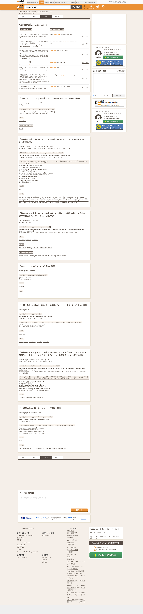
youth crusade (74, 203)
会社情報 (44, 560)
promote (36, 397)
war (55, 203)
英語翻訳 (63, 2)
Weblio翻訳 (121, 71)
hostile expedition (46, 248)
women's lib (63, 201)
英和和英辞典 (30, 2)
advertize (22, 397)
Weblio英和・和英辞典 (27, 528)
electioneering (33, 199)
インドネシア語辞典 (72, 549)
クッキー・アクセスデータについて (27, 552)
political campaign (45, 199)
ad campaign (44, 197)
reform (51, 203)
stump (21, 342)
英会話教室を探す (92, 2)
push (41, 397)
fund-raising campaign (30, 201)
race (20, 334)
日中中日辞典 (70, 542)
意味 (23, 17)
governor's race (40, 448)
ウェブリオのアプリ (23, 557)
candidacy (63, 199)
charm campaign (68, 197)
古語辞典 (69, 557)
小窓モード (86, 7)
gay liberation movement (32, 203)
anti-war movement (55, 197)
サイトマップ (21, 545)
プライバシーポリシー (23, 542)
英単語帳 (52, 2)
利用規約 (19, 540)
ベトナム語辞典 (71, 554)
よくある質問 (113, 536)
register (39, 342)
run (24, 334)
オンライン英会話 (70, 2)
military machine (35, 256)
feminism (42, 201)
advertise (29, 397)
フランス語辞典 (71, 547)
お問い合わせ (46, 535)
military (53, 256)
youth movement (63, 203)
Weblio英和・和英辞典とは (25, 535)
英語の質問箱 (70, 559)
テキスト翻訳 (101, 71)
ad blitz (36, 197)
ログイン (97, 8)
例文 (34, 17)
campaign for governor (26, 448)
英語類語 (42, 2)
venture (21, 189)
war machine (46, 256)
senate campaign (51, 448)
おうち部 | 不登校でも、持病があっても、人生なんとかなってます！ (76, 594)
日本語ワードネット (41, 517)
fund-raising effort (74, 199)
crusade (21, 287)
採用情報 (44, 562)
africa (21, 129)
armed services (24, 256)
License (70, 517)
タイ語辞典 (70, 552)
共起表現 (47, 2)
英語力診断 (57, 2)
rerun (26, 342)
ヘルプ (19, 549)
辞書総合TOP (21, 547)
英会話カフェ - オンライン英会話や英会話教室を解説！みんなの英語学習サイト (76, 587)
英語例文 (36, 2)
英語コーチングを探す (81, 2)
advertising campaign (26, 197)
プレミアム (91, 8)
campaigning (23, 199)
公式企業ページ (46, 557)
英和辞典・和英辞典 (31, 11)
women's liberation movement (78, 201)
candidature (55, 199)
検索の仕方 (20, 537)
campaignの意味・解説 (42, 11)
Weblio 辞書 (22, 11)
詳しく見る (85, 36)
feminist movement (52, 201)
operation (35, 240)
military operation (25, 240)
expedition (22, 121)
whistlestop (32, 342)
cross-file (46, 342)
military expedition (33, 248)
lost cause (45, 203)
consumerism (79, 197)
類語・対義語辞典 (72, 533)
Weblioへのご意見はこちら (98, 532)
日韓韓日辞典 (70, 545)
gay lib (21, 203)
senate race (62, 448)
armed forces (61, 256)
